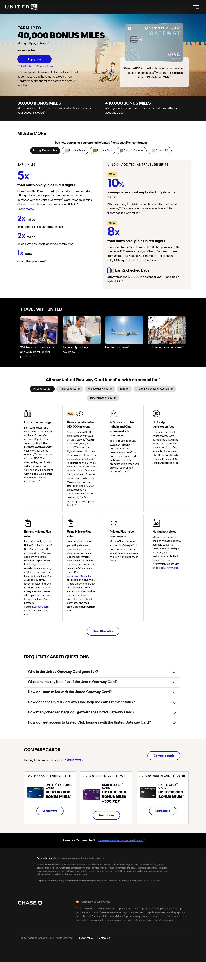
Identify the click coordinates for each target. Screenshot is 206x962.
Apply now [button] (35, 59)
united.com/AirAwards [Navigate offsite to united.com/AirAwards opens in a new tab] (167, 568)
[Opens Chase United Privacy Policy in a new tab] (85, 938)
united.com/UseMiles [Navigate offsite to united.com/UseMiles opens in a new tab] (81, 576)
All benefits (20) (42, 389)
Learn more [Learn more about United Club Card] (162, 810)
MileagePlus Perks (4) (100, 389)
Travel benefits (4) (69, 389)
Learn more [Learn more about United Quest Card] (106, 815)
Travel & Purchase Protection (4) (155, 389)
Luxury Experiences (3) (103, 398)
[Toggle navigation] (196, 6)
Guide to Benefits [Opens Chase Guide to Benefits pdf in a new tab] (45, 858)
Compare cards (164, 755)
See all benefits (103, 631)
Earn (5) (124, 389)
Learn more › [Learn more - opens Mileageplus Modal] (26, 209)
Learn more (74, 759)
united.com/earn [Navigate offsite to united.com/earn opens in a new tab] (40, 607)
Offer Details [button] (25, 66)
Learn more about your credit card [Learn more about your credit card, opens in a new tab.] (120, 840)
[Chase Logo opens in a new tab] (30, 902)
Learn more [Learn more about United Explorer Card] (50, 810)
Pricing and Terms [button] (44, 66)
